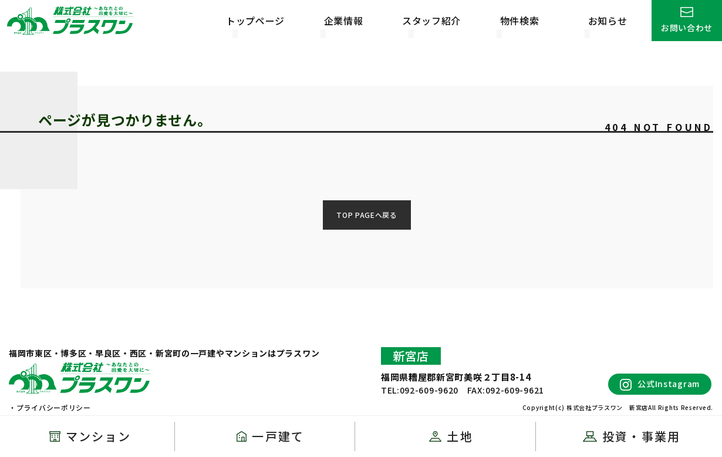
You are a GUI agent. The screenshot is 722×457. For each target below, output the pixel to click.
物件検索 (519, 21)
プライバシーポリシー (53, 407)
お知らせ (607, 21)
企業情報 (343, 21)
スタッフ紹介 (431, 21)
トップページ (255, 21)
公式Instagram (660, 384)
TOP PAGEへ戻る (366, 215)
